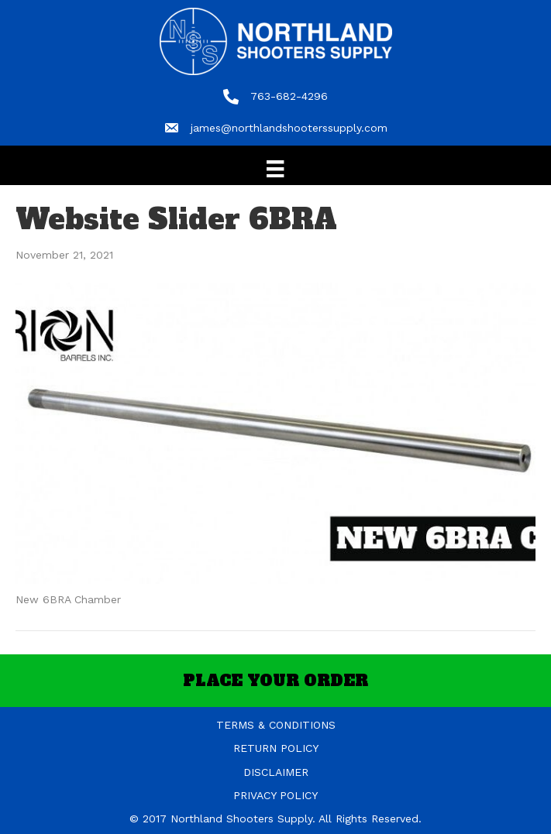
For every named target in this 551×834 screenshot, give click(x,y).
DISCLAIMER (275, 772)
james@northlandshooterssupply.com (289, 128)
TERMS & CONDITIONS (276, 725)
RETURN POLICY (276, 748)
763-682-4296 (289, 96)
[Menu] (275, 169)
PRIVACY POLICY (275, 795)
